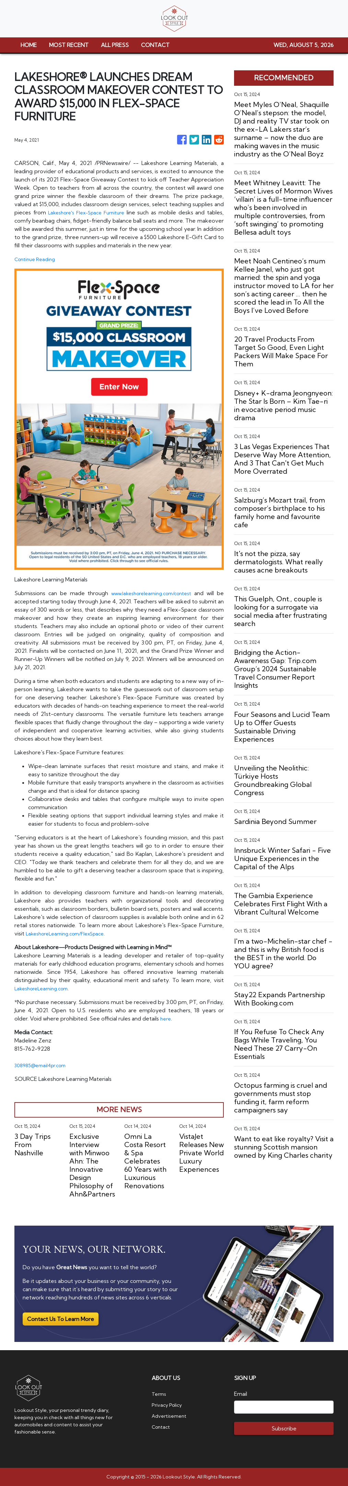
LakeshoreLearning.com (44, 988)
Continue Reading (37, 259)
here (166, 1018)
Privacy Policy (169, 1404)
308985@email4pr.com (43, 1065)
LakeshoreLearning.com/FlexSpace (70, 933)
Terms (160, 1393)
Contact (162, 1426)
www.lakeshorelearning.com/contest (150, 593)
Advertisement (171, 1415)
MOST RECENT (69, 45)
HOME (29, 45)
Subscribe (284, 1428)
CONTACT (155, 45)
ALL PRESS (115, 45)
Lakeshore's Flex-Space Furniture (94, 212)
